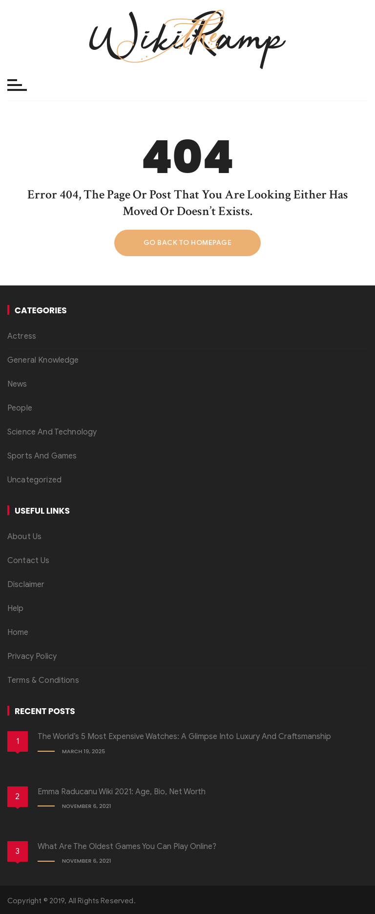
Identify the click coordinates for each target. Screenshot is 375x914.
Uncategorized (34, 480)
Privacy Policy (32, 656)
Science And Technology (52, 432)
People (19, 408)
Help (15, 608)
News (17, 384)
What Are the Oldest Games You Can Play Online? (127, 846)
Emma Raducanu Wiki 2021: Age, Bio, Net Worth (122, 792)
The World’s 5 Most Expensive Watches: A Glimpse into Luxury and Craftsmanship (184, 736)
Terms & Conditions (43, 680)
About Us (24, 537)
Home (18, 632)
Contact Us (28, 561)
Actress (21, 336)
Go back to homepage (188, 243)
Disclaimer (26, 584)
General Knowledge (43, 360)
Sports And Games (42, 456)
